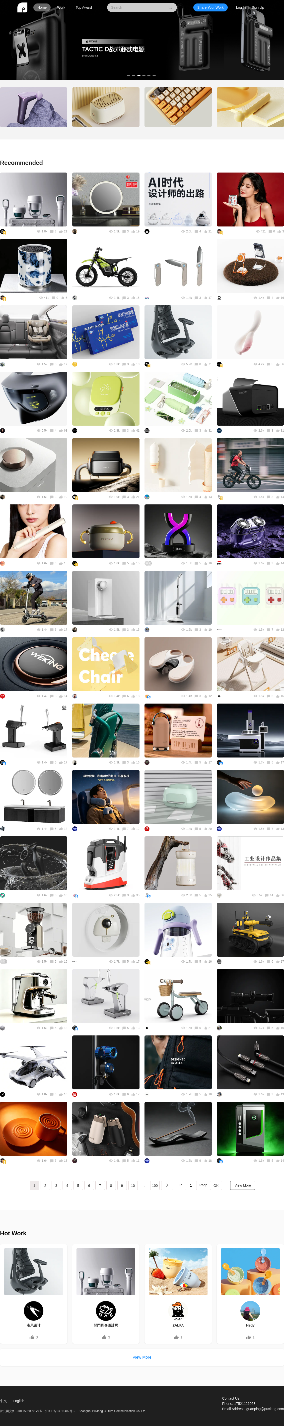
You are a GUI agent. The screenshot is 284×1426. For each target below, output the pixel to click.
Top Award (84, 7)
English (18, 1401)
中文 (3, 1401)
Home (42, 7)
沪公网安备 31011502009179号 (21, 1411)
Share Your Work (210, 7)
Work (61, 7)
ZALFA (178, 1325)
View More (242, 1185)
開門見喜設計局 (106, 1325)
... (143, 1185)
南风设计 (34, 1325)
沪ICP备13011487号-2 (60, 1411)
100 (155, 1186)
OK (215, 1186)
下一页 (167, 1185)
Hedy (250, 1325)
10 (133, 1186)
